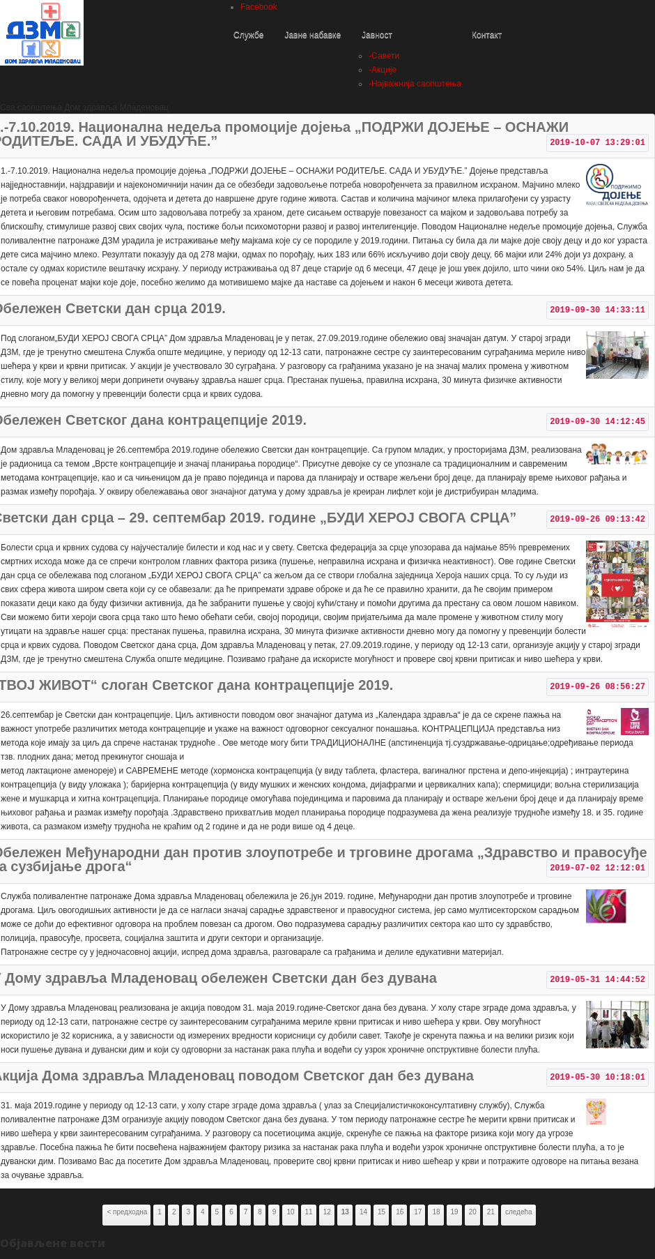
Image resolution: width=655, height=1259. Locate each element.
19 (454, 1212)
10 (290, 1212)
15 (381, 1212)
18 (436, 1212)
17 (418, 1212)
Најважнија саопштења (415, 84)
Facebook (258, 7)
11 (309, 1212)
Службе (248, 35)
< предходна (127, 1212)
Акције (382, 70)
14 (363, 1212)
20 (473, 1212)
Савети (384, 56)
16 (399, 1212)
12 (327, 1212)
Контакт (487, 35)
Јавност (377, 35)
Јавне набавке (312, 35)
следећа (518, 1212)
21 (491, 1212)
